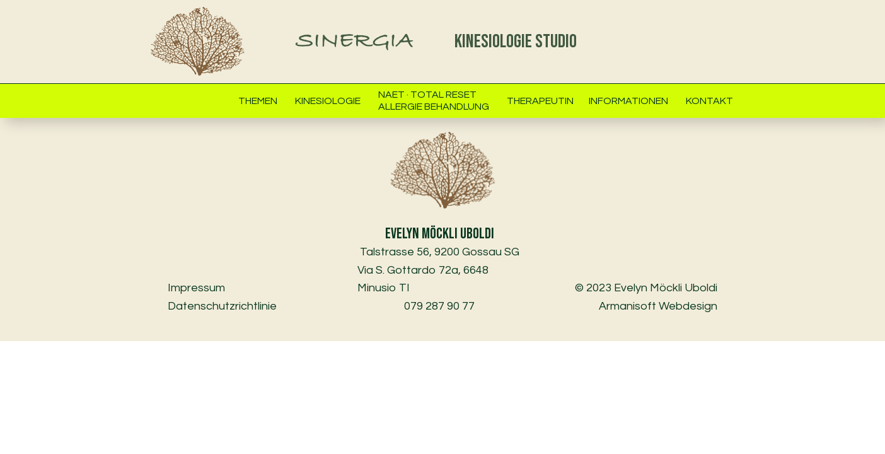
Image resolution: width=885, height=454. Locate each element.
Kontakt (709, 101)
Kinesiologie (328, 101)
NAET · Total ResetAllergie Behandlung (433, 101)
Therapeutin (540, 101)
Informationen (628, 101)
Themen (257, 101)
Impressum (199, 288)
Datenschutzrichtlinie (222, 306)
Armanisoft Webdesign (658, 306)
